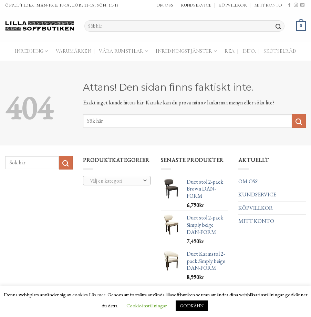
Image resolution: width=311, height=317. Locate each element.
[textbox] (114, 181)
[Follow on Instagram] (296, 5)
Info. (249, 51)
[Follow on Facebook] (289, 5)
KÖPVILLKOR (233, 5)
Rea (230, 51)
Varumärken (73, 51)
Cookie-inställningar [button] (146, 305)
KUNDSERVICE (196, 5)
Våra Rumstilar (123, 51)
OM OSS (164, 5)
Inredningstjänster (186, 51)
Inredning (31, 51)
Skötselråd (279, 51)
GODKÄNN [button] (192, 306)
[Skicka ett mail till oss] (302, 5)
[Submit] (278, 26)
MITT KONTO (268, 5)
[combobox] (117, 180)
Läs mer (97, 294)
